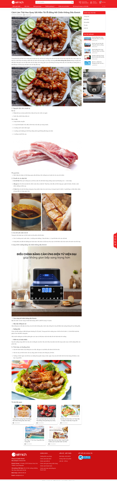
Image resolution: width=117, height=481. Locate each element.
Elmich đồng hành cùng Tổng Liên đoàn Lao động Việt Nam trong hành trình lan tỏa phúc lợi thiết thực (98, 52)
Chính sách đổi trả (45, 461)
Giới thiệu (86, 19)
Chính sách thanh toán (46, 466)
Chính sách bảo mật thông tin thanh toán (48, 469)
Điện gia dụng (37, 6)
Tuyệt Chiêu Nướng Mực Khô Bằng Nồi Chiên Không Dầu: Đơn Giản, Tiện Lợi (22, 419)
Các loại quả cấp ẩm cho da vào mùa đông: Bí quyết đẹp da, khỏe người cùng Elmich (45, 419)
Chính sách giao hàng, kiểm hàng (49, 463)
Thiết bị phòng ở (50, 6)
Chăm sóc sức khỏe (64, 6)
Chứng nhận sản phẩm (65, 459)
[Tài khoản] (93, 2)
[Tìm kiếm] (72, 2)
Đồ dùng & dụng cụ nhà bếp (81, 6)
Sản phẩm (86, 22)
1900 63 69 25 (22, 473)
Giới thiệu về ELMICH (65, 456)
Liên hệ (86, 28)
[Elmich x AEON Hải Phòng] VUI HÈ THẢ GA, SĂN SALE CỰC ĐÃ (98, 63)
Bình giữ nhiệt (17, 6)
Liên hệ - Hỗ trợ (63, 461)
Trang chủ (86, 16)
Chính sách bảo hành (45, 459)
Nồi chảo (27, 6)
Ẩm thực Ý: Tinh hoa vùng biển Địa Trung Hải (34, 441)
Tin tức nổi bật (89, 34)
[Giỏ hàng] (102, 2)
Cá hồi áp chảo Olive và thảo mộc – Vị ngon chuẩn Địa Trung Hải (70, 419)
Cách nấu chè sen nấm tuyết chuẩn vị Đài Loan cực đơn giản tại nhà (58, 441)
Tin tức (86, 25)
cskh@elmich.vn (19, 475)
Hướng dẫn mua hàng (46, 456)
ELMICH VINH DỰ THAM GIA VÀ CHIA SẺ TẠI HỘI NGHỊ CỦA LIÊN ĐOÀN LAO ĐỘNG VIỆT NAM (98, 58)
